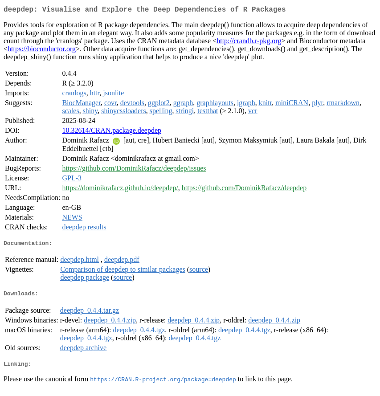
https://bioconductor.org (42, 50)
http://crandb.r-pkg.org (249, 42)
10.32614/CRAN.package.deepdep (111, 132)
